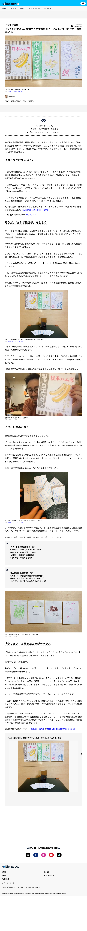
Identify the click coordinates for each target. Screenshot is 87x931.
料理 (12, 103)
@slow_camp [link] (37, 732)
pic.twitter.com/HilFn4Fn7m (34, 213)
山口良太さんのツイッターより (15, 92)
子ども (30, 103)
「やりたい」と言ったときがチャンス (44, 136)
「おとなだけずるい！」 (44, 129)
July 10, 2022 (31, 218)
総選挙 (18, 103)
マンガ (13, 8)
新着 (4, 8)
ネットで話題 (34, 8)
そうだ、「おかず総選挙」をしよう (44, 132)
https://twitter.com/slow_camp (61, 732)
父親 (24, 103)
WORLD (47, 8)
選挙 (7, 103)
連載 (22, 8)
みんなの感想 (76, 27)
